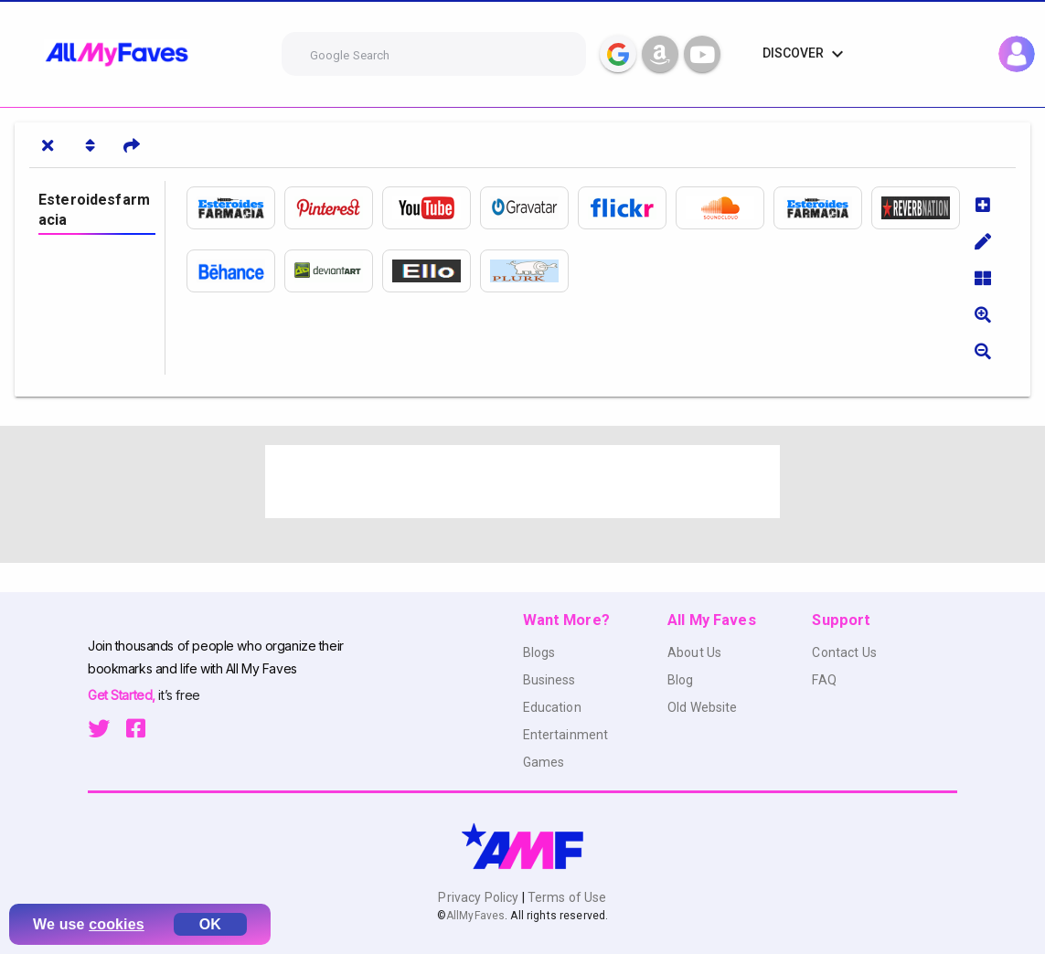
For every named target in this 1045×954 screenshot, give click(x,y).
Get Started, (123, 695)
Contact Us (844, 652)
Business (549, 680)
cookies (116, 924)
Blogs (539, 652)
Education (552, 707)
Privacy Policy (479, 897)
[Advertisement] (523, 481)
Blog (680, 680)
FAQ (824, 680)
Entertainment (566, 734)
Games (544, 762)
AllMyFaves (475, 915)
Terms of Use (566, 897)
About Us (694, 652)
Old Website (702, 707)
